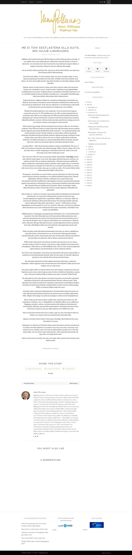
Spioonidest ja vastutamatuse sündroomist (34, 529)
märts (90, 149)
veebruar (91, 152)
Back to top (106, 553)
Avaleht (24, 2)
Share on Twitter (53, 368)
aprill (89, 146)
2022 (88, 105)
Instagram (106, 69)
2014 (88, 175)
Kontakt (39, 2)
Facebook (89, 69)
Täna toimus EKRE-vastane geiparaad (33, 538)
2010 (88, 185)
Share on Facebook (34, 368)
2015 (88, 172)
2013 (88, 178)
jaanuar (90, 154)
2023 (88, 102)
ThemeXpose (35, 552)
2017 (88, 167)
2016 (88, 170)
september (91, 112)
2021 (88, 157)
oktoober (91, 110)
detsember (91, 107)
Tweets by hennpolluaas (92, 92)
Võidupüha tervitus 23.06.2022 (97, 144)
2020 (88, 159)
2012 (88, 180)
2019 (88, 162)
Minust (31, 2)
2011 (88, 183)
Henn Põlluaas (39, 392)
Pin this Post (70, 368)
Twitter (98, 69)
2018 (88, 165)
